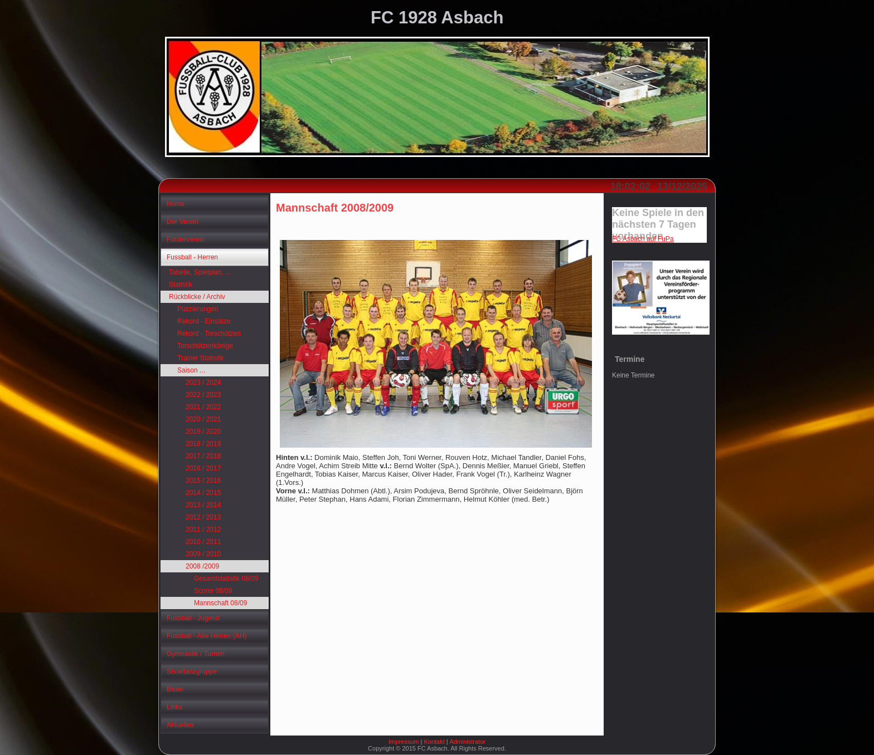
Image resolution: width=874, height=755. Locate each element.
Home (175, 204)
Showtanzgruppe (192, 671)
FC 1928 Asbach (437, 17)
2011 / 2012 (203, 529)
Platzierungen (197, 309)
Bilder (175, 689)
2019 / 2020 (203, 431)
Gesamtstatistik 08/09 (226, 578)
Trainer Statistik (200, 358)
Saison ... (191, 370)
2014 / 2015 (203, 493)
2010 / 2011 (203, 542)
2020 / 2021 (203, 419)
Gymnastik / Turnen (196, 654)
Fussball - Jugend (193, 618)
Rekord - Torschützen (209, 333)
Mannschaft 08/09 (220, 603)
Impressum (404, 741)
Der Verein (182, 221)
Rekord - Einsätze (203, 321)
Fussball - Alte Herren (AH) (206, 636)
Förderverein (186, 239)
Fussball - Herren (192, 257)
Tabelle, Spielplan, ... (200, 272)
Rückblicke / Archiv (197, 297)
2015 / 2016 (203, 480)
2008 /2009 (202, 566)
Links (174, 707)
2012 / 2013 (203, 517)
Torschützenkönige (205, 346)
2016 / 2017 (203, 468)
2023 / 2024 (203, 382)
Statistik (180, 284)
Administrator (467, 741)
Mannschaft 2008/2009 (335, 208)
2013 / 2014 (203, 505)
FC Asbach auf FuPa (643, 239)
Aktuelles (180, 725)
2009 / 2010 (203, 554)
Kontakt (434, 741)
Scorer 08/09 (213, 591)
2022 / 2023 (203, 395)
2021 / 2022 (203, 407)
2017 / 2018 (203, 456)
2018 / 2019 (203, 444)
